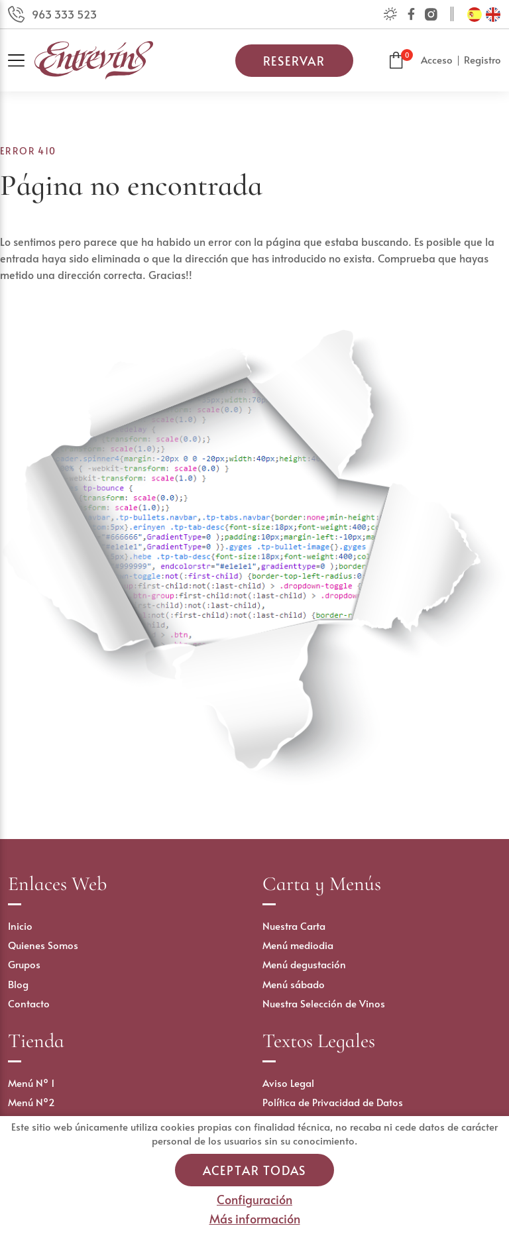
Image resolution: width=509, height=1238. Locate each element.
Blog (18, 984)
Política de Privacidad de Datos (332, 1102)
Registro (482, 59)
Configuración (254, 1199)
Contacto (29, 1003)
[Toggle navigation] (21, 61)
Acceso (437, 59)
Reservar (294, 60)
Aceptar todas (254, 1170)
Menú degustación (304, 964)
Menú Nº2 (31, 1102)
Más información (254, 1218)
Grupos (24, 964)
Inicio (20, 925)
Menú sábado (293, 984)
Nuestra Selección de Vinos (323, 1003)
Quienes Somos (43, 945)
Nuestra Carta (293, 925)
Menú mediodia (297, 945)
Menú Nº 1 (31, 1083)
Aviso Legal (288, 1083)
